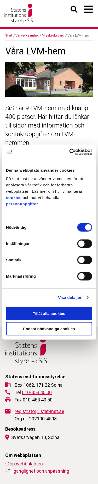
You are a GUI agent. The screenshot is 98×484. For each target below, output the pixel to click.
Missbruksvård (53, 35)
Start (8, 35)
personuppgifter (22, 203)
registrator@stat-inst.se (39, 411)
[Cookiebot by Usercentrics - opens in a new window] (70, 151)
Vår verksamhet (27, 35)
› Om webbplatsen (24, 463)
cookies (13, 197)
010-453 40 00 (37, 392)
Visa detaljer (69, 297)
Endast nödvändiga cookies (49, 329)
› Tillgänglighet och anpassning (37, 471)
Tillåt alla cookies (49, 313)
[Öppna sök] (74, 10)
